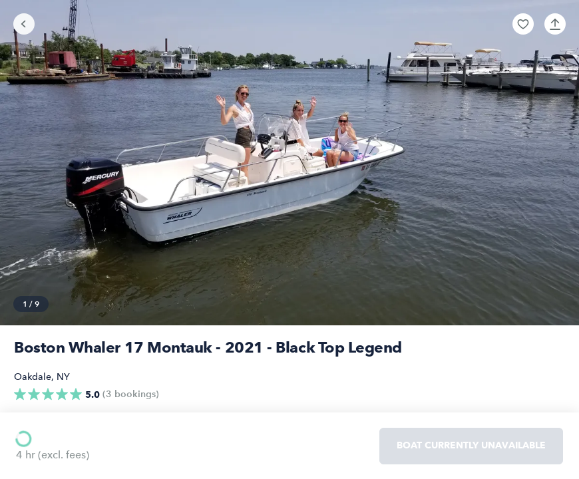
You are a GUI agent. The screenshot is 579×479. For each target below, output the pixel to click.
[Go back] (24, 24)
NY (63, 377)
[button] (523, 24)
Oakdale (32, 377)
